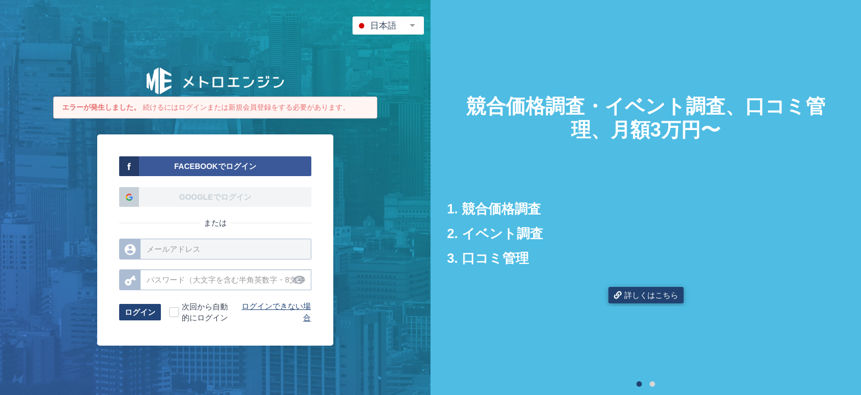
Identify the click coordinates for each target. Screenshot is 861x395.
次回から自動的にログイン (205, 312)
